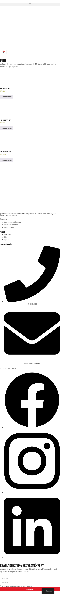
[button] (30, 4)
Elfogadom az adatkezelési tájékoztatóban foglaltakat (17, 586)
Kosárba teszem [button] (7, 97)
